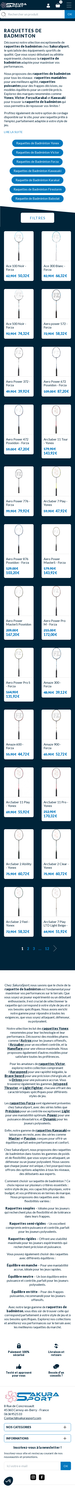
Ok (70, 14)
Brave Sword (14, 1076)
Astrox (26, 1040)
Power (52, 1115)
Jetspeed (60, 1084)
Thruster (11, 1088)
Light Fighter (33, 1088)
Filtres (37, 218)
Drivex (17, 1080)
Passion (30, 1138)
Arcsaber (17, 1044)
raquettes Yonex (55, 1028)
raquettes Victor (52, 1064)
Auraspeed (18, 1072)
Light (66, 1111)
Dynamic (49, 1119)
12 (47, 948)
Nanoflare (15, 1048)
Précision (12, 1111)
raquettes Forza (22, 1103)
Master (14, 1138)
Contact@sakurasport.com (22, 1418)
